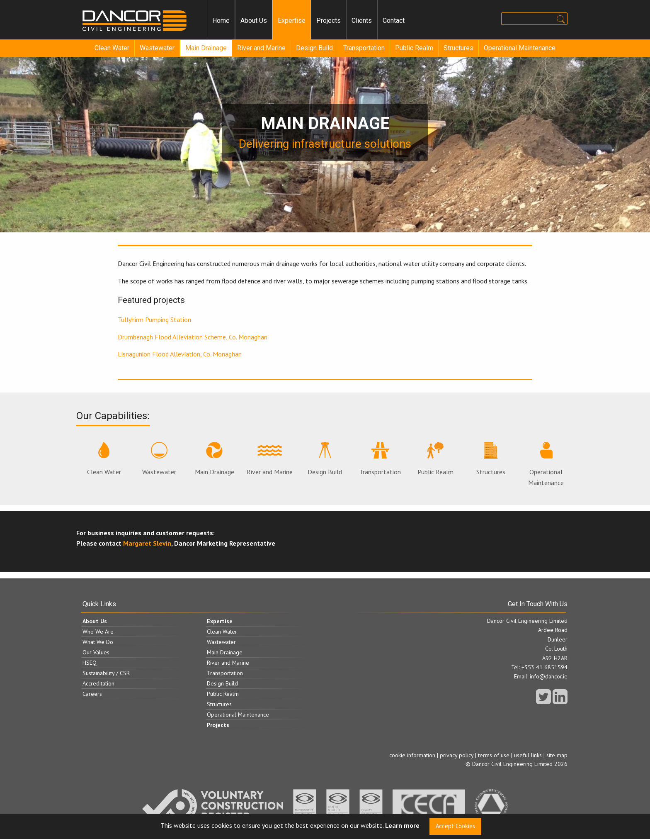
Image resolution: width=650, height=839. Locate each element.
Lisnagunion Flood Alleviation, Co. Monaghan (180, 354)
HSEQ (89, 662)
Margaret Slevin (147, 543)
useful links (528, 755)
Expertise (292, 20)
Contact (394, 20)
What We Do (97, 642)
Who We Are (98, 631)
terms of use (493, 755)
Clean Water (112, 48)
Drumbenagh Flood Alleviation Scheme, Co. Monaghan (192, 337)
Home (221, 20)
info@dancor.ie (549, 676)
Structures (458, 48)
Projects (328, 20)
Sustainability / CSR (106, 673)
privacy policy (456, 755)
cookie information (412, 755)
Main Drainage (206, 48)
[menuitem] (221, 20)
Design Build (314, 48)
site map (557, 755)
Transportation (364, 48)
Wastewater (157, 48)
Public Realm (414, 48)
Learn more (402, 826)
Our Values (95, 652)
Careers (92, 694)
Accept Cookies (455, 826)
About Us (253, 20)
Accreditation (98, 683)
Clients (362, 20)
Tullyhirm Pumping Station (154, 319)
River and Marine (261, 48)
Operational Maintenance (519, 48)
